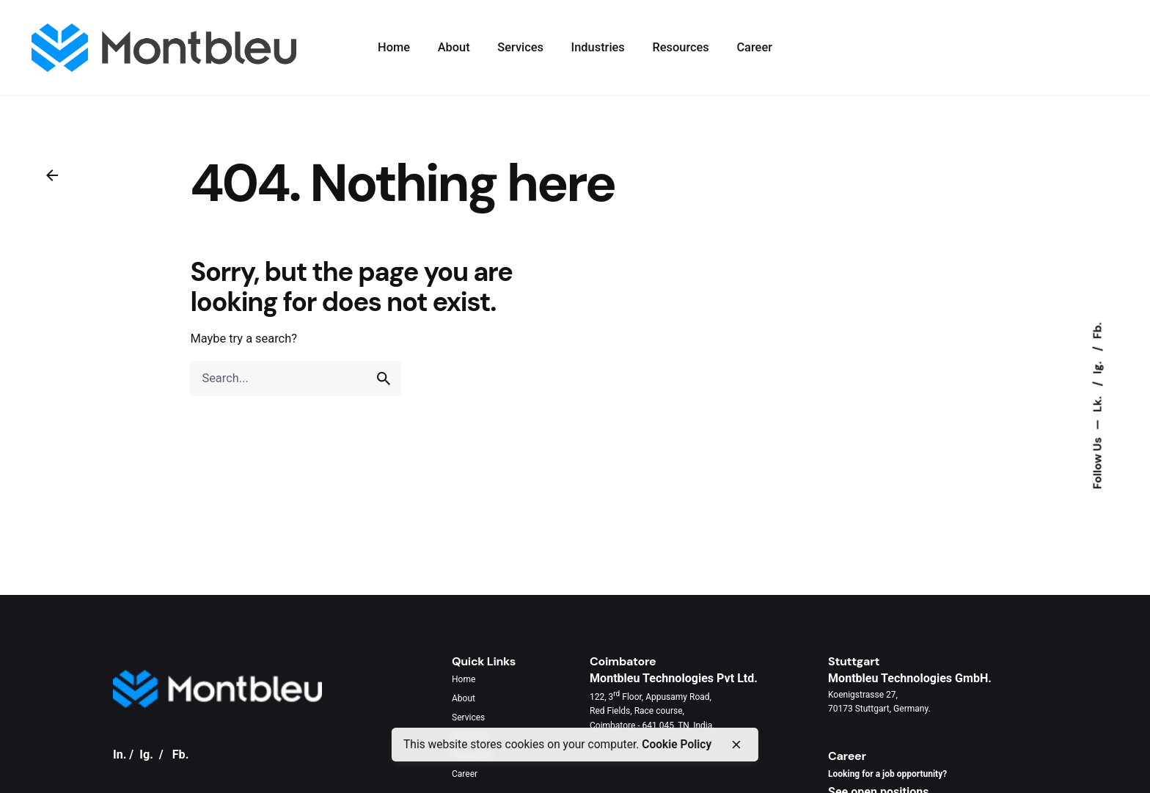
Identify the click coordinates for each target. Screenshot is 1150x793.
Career (464, 774)
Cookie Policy (676, 744)
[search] (383, 378)
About (463, 698)
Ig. (1097, 365)
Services (468, 717)
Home (463, 679)
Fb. (1097, 330)
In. (119, 754)
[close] (735, 744)
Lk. (1097, 402)
